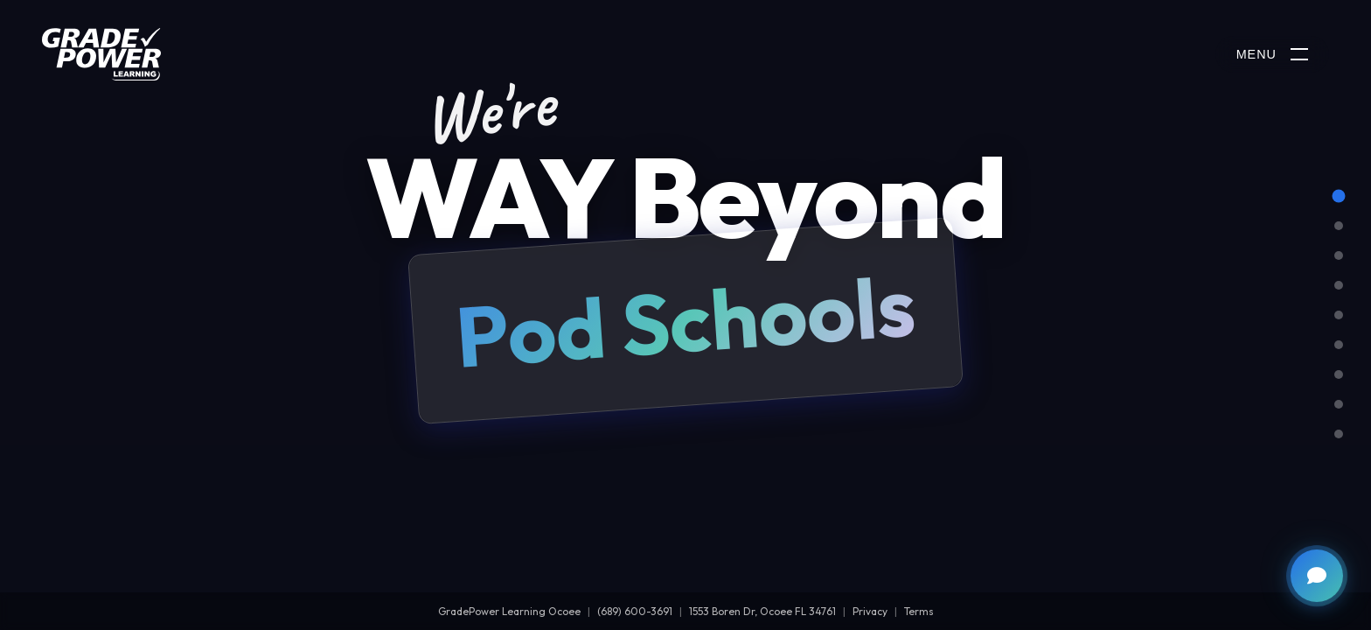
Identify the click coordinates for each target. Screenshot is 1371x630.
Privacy (870, 611)
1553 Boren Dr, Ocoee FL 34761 (762, 611)
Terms (919, 611)
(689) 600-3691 (634, 611)
